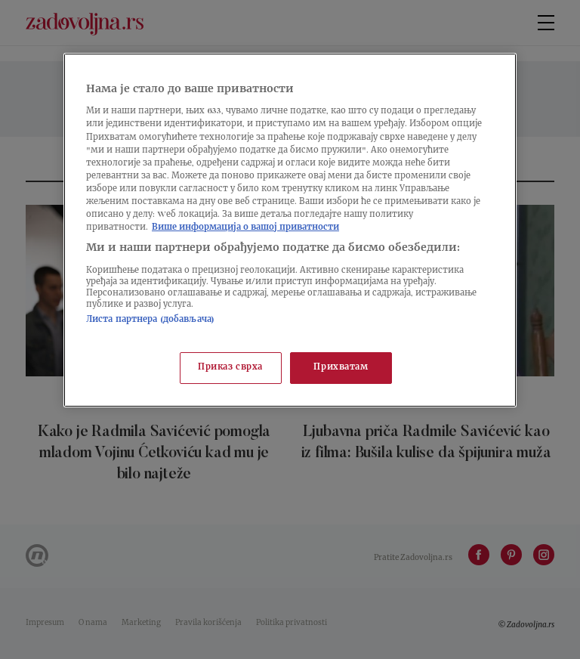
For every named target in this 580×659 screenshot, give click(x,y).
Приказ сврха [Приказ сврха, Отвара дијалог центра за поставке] (230, 368)
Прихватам (340, 368)
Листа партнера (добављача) (150, 320)
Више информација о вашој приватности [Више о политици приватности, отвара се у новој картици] (245, 228)
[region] (290, 230)
